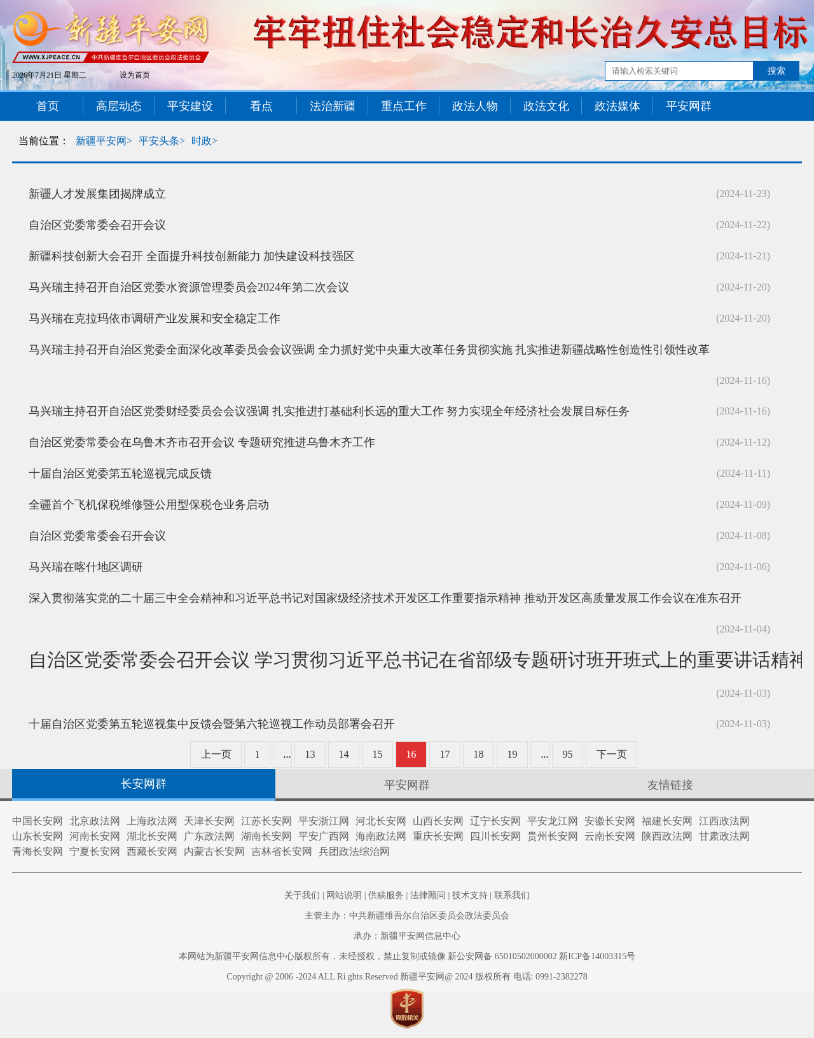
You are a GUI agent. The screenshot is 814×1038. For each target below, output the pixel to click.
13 (310, 754)
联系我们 (512, 895)
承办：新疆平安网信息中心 (407, 936)
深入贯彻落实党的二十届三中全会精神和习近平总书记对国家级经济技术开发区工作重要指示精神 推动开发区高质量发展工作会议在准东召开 (385, 598)
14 (344, 754)
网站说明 (344, 895)
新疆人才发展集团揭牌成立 (97, 194)
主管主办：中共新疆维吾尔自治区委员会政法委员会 (407, 915)
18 (479, 754)
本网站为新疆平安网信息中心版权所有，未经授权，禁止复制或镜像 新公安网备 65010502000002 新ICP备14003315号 (407, 956)
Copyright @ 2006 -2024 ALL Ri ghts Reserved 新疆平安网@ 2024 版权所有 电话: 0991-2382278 (406, 976)
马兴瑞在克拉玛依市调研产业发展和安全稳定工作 (154, 318)
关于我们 (302, 895)
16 (411, 754)
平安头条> (162, 140)
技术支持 (470, 895)
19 (512, 754)
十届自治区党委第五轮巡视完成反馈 (120, 473)
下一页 (612, 754)
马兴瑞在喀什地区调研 (86, 567)
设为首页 (135, 75)
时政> (204, 140)
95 (568, 754)
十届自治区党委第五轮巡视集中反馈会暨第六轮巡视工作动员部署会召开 (212, 724)
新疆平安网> (104, 140)
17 (445, 754)
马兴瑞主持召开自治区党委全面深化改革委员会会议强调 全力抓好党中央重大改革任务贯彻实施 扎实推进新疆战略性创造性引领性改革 (369, 349)
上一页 (216, 754)
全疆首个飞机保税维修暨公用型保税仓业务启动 (149, 504)
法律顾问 (428, 895)
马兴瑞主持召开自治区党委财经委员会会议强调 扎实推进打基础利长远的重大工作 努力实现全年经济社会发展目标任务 (329, 411)
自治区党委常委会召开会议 (97, 225)
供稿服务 (386, 895)
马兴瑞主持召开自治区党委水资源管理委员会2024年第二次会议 (189, 287)
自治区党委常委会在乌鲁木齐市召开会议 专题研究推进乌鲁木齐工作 (202, 442)
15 (378, 754)
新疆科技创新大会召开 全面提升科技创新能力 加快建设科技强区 (192, 256)
